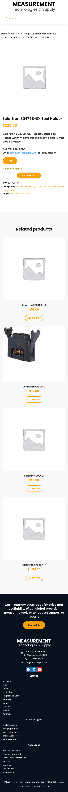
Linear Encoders (10, 735)
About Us (7, 765)
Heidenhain (8, 692)
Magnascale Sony (11, 695)
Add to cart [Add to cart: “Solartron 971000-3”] (34, 399)
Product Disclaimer (11, 750)
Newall (6, 710)
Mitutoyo (7, 706)
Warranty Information (13, 754)
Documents (8, 772)
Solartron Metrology (19, 33)
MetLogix (7, 699)
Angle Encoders (10, 725)
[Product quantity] (9, 175)
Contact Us (8, 768)
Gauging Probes (10, 728)
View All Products (11, 739)
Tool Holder (25, 193)
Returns (6, 761)
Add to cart (29, 175)
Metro (5, 703)
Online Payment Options (14, 757)
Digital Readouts (10, 732)
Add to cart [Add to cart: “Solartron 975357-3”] (34, 577)
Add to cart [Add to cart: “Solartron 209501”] (34, 488)
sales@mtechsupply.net (23, 152)
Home (4, 33)
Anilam (6, 685)
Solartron (14, 193)
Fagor (5, 688)
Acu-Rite (7, 681)
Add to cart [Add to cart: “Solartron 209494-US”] (34, 318)
